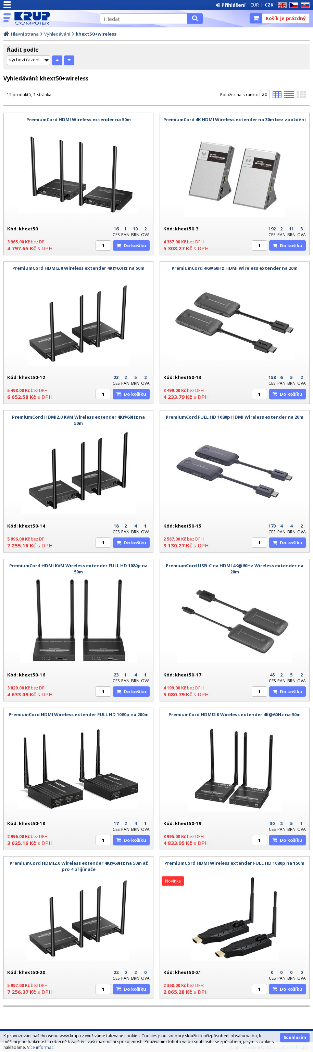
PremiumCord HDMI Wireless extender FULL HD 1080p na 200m (79, 714)
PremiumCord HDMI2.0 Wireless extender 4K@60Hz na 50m (78, 268)
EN (281, 5)
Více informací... (42, 1047)
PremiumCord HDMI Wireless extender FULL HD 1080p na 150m (234, 863)
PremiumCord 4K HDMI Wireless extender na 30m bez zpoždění (234, 119)
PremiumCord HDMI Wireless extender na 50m (78, 119)
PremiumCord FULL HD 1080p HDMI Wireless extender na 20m (234, 417)
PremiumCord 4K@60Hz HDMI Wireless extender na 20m (235, 268)
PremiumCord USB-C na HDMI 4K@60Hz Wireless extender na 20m (234, 568)
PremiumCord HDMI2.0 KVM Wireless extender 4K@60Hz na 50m (78, 420)
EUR (255, 5)
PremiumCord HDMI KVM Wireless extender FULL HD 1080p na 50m (78, 568)
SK (304, 5)
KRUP (53, 18)
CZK (269, 5)
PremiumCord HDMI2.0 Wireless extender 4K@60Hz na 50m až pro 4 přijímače (79, 866)
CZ (292, 5)
